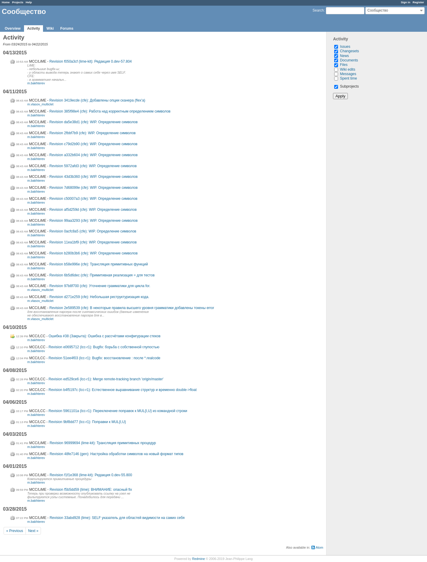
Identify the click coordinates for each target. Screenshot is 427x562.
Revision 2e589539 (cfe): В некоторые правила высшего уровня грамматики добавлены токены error (132, 308)
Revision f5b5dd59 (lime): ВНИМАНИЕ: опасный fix (91, 489)
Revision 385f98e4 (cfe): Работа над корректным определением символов (110, 111)
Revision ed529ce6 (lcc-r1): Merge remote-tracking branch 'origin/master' (106, 379)
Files (344, 65)
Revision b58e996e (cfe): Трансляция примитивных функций (99, 264)
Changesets (349, 51)
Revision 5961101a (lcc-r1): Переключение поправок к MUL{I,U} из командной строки (118, 411)
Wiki (50, 28)
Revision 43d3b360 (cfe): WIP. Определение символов (94, 177)
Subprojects (346, 86)
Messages (348, 74)
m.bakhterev (36, 83)
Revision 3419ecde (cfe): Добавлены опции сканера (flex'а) (97, 100)
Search (318, 10)
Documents (349, 60)
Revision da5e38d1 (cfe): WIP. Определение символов (94, 122)
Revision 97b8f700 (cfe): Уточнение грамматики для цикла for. (100, 286)
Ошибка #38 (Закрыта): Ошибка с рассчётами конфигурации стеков (104, 336)
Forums (66, 28)
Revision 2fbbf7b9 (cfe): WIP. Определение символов (93, 133)
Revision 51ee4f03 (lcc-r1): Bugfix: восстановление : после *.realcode (104, 358)
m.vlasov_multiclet (40, 104)
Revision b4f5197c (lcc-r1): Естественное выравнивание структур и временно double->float (123, 390)
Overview (12, 28)
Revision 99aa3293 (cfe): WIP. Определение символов (94, 221)
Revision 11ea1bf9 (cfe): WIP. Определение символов (93, 242)
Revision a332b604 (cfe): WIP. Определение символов (94, 155)
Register (418, 2)
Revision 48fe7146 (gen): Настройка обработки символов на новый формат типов (116, 454)
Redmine (198, 559)
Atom (319, 547)
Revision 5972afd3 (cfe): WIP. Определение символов (93, 166)
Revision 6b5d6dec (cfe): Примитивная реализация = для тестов (102, 275)
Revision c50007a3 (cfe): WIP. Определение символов (94, 199)
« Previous (14, 531)
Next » (33, 531)
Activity (33, 28)
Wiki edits (347, 69)
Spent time (348, 78)
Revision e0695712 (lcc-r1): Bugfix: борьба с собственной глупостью (104, 347)
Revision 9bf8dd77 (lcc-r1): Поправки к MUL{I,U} (87, 422)
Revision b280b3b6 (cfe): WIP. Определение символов (94, 253)
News (344, 56)
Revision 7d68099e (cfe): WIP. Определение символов (94, 188)
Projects (17, 2)
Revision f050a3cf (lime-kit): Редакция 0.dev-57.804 (91, 61)
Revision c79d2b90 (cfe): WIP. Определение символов (94, 144)
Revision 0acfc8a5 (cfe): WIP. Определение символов (93, 231)
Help (29, 2)
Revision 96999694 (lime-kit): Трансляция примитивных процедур (103, 443)
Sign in (405, 2)
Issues (345, 47)
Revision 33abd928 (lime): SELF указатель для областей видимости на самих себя (117, 518)
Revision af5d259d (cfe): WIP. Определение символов (93, 210)
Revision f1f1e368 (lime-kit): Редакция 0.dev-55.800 (91, 475)
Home (6, 2)
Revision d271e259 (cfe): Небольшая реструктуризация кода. (99, 297)
